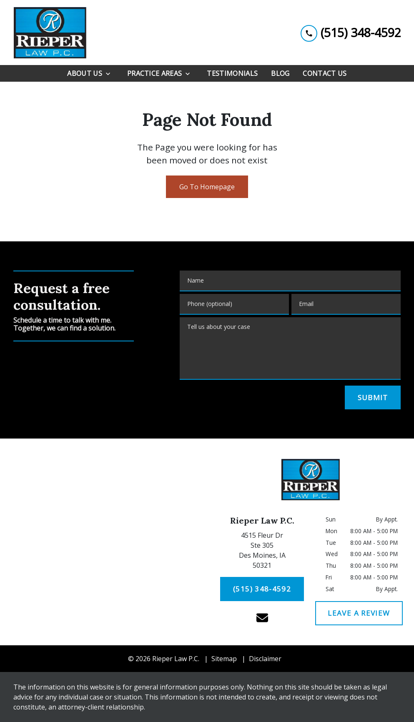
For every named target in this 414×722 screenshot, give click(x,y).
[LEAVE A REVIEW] (359, 613)
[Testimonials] (232, 73)
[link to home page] (49, 32)
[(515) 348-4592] (262, 589)
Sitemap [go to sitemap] (224, 658)
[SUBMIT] (373, 398)
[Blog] (280, 73)
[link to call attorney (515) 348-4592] (351, 32)
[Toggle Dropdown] (110, 73)
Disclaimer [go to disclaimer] (265, 658)
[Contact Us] (324, 73)
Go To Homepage (207, 186)
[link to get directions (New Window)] (262, 552)
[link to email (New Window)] (262, 617)
